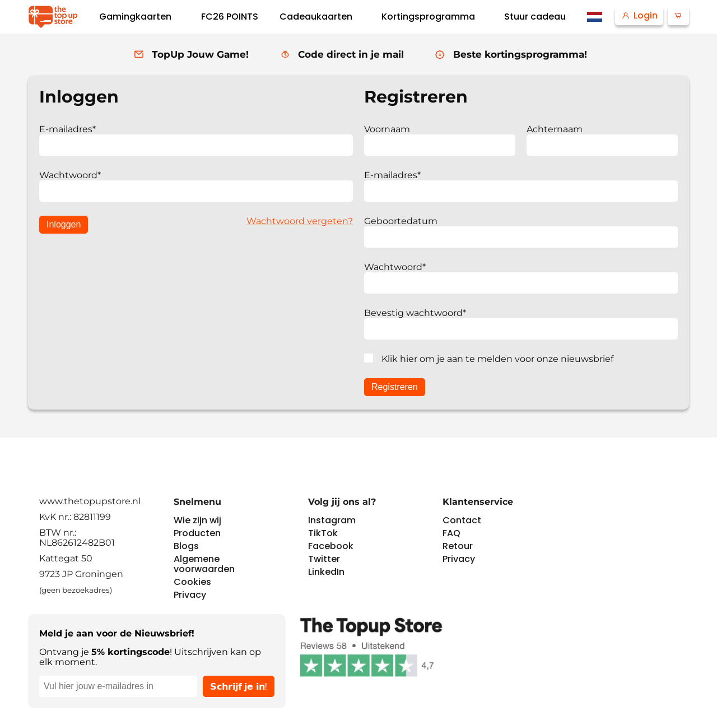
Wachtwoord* (70, 175)
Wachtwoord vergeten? (299, 221)
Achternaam (555, 129)
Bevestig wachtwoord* (415, 313)
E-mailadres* (67, 129)
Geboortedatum (400, 221)
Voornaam (387, 129)
